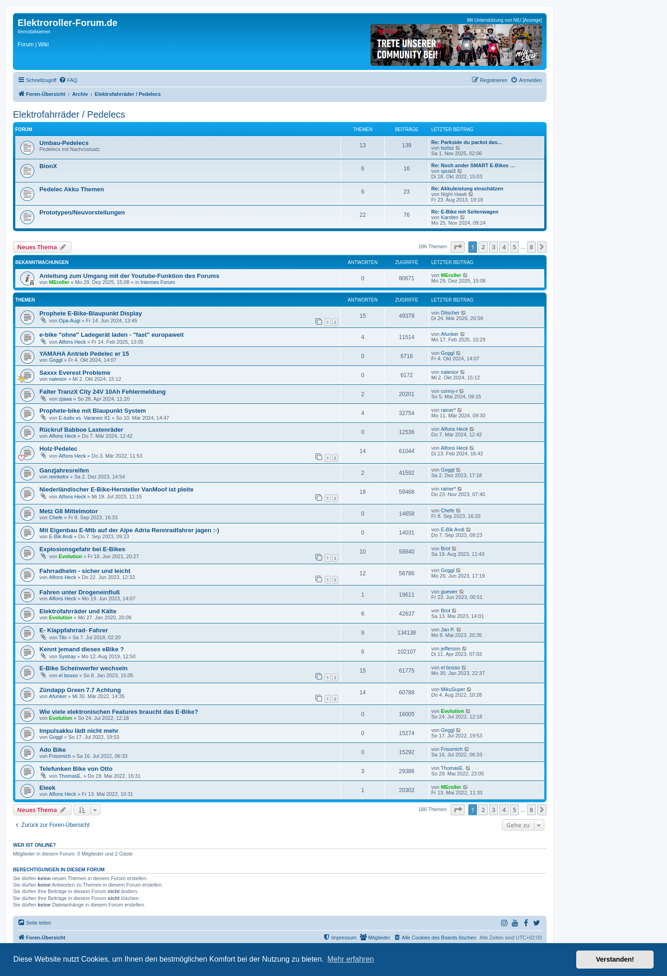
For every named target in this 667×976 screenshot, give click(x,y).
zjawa (65, 399)
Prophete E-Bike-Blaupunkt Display (90, 313)
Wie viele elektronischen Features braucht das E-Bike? (118, 711)
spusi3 (448, 171)
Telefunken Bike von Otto (76, 768)
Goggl (56, 360)
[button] (458, 246)
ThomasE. (70, 776)
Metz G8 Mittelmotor (68, 511)
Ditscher (450, 312)
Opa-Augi (69, 320)
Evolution (70, 556)
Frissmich (60, 756)
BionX (48, 166)
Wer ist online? (34, 845)
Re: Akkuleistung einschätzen (467, 188)
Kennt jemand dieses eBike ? (81, 649)
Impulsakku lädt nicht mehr (79, 730)
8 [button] (531, 247)
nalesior (58, 379)
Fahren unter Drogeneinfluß (79, 592)
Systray (67, 656)
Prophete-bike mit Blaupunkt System (92, 410)
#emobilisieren (34, 31)
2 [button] (483, 247)
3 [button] (493, 247)
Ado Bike (52, 749)
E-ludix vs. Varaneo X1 (84, 418)
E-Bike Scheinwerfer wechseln (83, 668)
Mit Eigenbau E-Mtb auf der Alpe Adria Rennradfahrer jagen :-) (129, 530)
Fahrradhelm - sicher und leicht (84, 570)
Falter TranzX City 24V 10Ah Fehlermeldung (102, 391)
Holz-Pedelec (58, 448)
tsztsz (447, 148)
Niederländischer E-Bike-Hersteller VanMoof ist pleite (116, 489)
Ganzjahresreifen (64, 470)
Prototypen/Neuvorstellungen (82, 212)
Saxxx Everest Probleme (74, 372)
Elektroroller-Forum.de (68, 23)
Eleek (47, 787)
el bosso (68, 675)
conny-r (449, 391)
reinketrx (59, 476)
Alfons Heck (72, 342)
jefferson (450, 648)
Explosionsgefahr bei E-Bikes (82, 549)
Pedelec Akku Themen (71, 189)
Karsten (450, 217)
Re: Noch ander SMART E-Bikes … (473, 165)
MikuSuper (453, 689)
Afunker (450, 334)
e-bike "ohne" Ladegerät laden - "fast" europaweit (111, 334)
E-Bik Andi (61, 536)
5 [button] (514, 247)
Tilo (63, 637)
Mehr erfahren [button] (350, 959)
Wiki (43, 44)
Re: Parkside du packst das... (466, 142)
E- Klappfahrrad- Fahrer (73, 630)
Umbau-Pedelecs (63, 142)
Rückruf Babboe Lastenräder (81, 429)
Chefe (56, 517)
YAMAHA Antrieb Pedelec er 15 (84, 353)
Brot (445, 548)
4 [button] (503, 247)
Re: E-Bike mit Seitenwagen (464, 211)
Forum (26, 44)
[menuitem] (68, 80)
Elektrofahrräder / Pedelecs (69, 114)
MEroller (59, 282)
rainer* (448, 410)
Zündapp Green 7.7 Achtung (80, 689)
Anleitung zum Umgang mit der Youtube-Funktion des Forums (129, 275)
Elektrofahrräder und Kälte (77, 611)
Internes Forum (157, 282)
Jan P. (448, 629)
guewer (449, 591)
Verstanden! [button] (615, 959)
